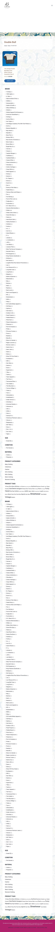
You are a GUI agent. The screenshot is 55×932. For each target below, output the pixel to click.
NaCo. (8, 285)
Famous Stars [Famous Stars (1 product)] (31, 488)
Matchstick (9, 278)
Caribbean (9, 155)
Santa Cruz (9, 347)
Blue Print (9, 135)
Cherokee (8, 164)
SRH (7, 361)
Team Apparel (10, 377)
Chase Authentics (11, 162)
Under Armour (10, 399)
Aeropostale (9, 103)
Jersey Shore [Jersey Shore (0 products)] (37, 491)
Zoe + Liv (8, 429)
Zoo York (8, 431)
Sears (7, 351)
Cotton (8, 455)
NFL (7, 294)
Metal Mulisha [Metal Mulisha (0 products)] (46, 491)
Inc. (7, 228)
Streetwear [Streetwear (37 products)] (35, 494)
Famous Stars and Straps (13, 192)
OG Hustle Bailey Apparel (13, 304)
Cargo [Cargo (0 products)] (45, 486)
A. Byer (8, 96)
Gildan (8, 210)
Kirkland (8, 258)
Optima (8, 308)
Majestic (8, 274)
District (8, 176)
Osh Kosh (8, 310)
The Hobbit (9, 383)
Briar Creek (9, 142)
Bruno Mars (9, 144)
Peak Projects (10, 315)
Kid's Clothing (8, 474)
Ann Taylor (9, 121)
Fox (7, 194)
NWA (7, 299)
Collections (8, 467)
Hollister (8, 224)
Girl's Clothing (8, 472)
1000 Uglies (9, 94)
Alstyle (8, 110)
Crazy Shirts (9, 169)
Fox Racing (9, 196)
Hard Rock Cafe (10, 219)
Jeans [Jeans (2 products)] (33, 491)
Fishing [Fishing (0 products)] (36, 488)
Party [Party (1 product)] (12, 494)
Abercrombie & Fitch (11, 98)
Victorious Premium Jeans (13, 418)
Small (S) (8, 441)
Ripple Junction (10, 342)
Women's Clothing (10, 479)
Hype (7, 434)
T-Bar (7, 372)
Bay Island (9, 130)
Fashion (7, 469)
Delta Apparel (10, 171)
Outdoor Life (9, 313)
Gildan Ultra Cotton (11, 212)
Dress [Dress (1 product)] (27, 488)
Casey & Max (9, 160)
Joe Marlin (9, 244)
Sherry (8, 354)
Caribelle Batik (10, 158)
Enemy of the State (11, 187)
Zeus (7, 427)
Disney (8, 174)
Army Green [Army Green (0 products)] (29, 486)
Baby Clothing (8, 464)
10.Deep (8, 91)
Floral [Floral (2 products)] (39, 488)
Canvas (8, 148)
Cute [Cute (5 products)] (10, 488)
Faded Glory (9, 190)
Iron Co (8, 231)
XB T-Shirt (9, 424)
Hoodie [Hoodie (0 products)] (20, 491)
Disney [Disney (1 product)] (23, 488)
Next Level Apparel (11, 292)
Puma (7, 333)
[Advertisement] (27, 22)
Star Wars (9, 363)
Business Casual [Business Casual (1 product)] (40, 486)
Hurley (8, 226)
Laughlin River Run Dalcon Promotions (16, 262)
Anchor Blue (9, 119)
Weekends (9, 422)
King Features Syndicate (12, 256)
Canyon (8, 151)
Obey (7, 301)
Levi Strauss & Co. (11, 267)
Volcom (8, 420)
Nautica (8, 288)
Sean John (9, 349)
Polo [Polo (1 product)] (15, 494)
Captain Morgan (10, 153)
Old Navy (8, 306)
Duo (7, 185)
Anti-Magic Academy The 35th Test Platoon (18, 123)
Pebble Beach (10, 317)
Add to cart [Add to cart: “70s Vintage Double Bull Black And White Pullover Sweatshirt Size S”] (10, 80)
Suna (7, 367)
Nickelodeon (9, 297)
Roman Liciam (10, 345)
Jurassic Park (10, 247)
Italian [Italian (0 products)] (23, 491)
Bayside (8, 132)
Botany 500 (9, 137)
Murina (8, 283)
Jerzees (8, 237)
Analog (8, 117)
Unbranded (9, 395)
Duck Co (8, 183)
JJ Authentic (9, 240)
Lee (7, 265)
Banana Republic (10, 128)
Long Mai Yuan (10, 269)
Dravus (8, 180)
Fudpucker (9, 201)
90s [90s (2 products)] (10, 486)
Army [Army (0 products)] (26, 486)
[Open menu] (52, 5)
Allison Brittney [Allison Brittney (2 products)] (15, 486)
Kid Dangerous (10, 253)
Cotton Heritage (10, 167)
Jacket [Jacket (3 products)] (26, 491)
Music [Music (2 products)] (9, 494)
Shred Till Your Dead (11, 356)
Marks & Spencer (10, 276)
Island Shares (10, 233)
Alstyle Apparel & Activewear (14, 112)
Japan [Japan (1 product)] (29, 491)
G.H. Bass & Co (10, 205)
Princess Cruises (10, 331)
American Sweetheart (12, 114)
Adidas (8, 101)
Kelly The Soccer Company (13, 249)
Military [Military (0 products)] (6, 494)
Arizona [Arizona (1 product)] (23, 486)
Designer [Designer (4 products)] (19, 488)
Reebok (8, 335)
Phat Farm (9, 320)
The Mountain (10, 386)
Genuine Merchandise (12, 208)
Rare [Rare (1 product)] (20, 494)
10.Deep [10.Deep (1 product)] (7, 486)
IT (6, 235)
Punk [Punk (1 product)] (17, 494)
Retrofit (8, 338)
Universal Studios (11, 404)
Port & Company (10, 326)
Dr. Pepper (9, 178)
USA (7, 408)
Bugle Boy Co (9, 146)
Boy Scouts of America (12, 139)
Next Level (9, 290)
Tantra (8, 374)
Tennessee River (10, 381)
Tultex (8, 390)
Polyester (8, 457)
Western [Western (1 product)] (13, 497)
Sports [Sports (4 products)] (23, 494)
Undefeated (9, 397)
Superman (9, 370)
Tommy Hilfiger (10, 388)
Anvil (7, 126)
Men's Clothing (9, 477)
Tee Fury (8, 379)
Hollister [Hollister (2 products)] (16, 491)
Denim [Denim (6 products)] (14, 488)
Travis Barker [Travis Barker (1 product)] (43, 494)
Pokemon (8, 324)
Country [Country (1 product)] (7, 488)
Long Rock (9, 272)
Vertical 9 (8, 415)
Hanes (8, 217)
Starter (8, 365)
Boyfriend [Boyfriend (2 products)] (33, 486)
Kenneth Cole (9, 251)
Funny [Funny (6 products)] (47, 488)
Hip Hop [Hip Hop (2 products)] (12, 491)
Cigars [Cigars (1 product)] (48, 486)
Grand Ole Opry (10, 215)
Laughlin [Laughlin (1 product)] (41, 491)
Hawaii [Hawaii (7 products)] (7, 491)
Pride (7, 329)
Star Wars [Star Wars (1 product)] (28, 494)
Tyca (7, 392)
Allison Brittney (10, 107)
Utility (7, 411)
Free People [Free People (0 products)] (43, 488)
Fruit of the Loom (11, 199)
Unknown (8, 406)
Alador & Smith (10, 105)
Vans (7, 413)
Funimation (9, 203)
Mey (7, 281)
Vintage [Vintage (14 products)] (8, 497)
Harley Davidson (10, 221)
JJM (7, 242)
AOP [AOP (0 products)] (20, 486)
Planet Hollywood (11, 322)
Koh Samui (9, 260)
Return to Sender (10, 340)
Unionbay (8, 402)
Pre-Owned (9, 448)
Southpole (9, 358)
